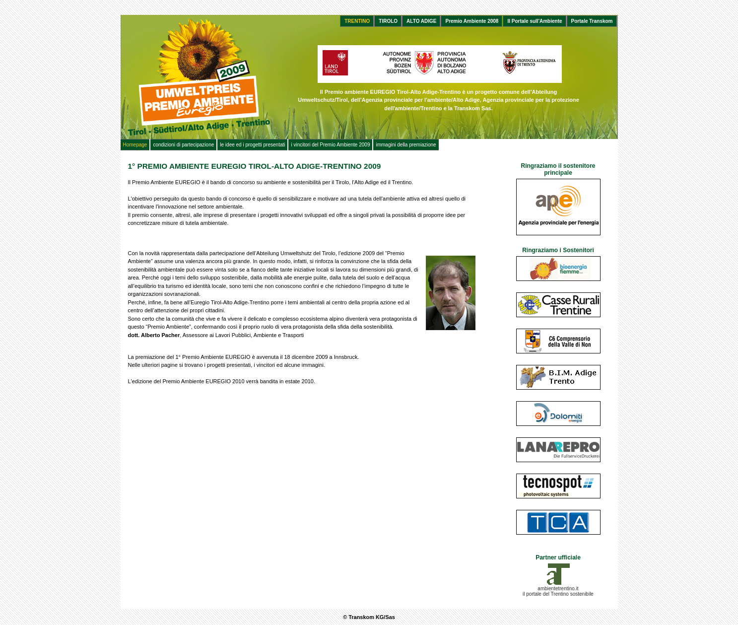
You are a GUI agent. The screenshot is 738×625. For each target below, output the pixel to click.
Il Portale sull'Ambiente (534, 21)
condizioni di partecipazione (183, 144)
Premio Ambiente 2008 (471, 21)
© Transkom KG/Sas (369, 617)
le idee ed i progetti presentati (252, 144)
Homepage (135, 144)
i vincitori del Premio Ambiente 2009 (330, 144)
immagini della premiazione (406, 144)
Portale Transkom (592, 21)
